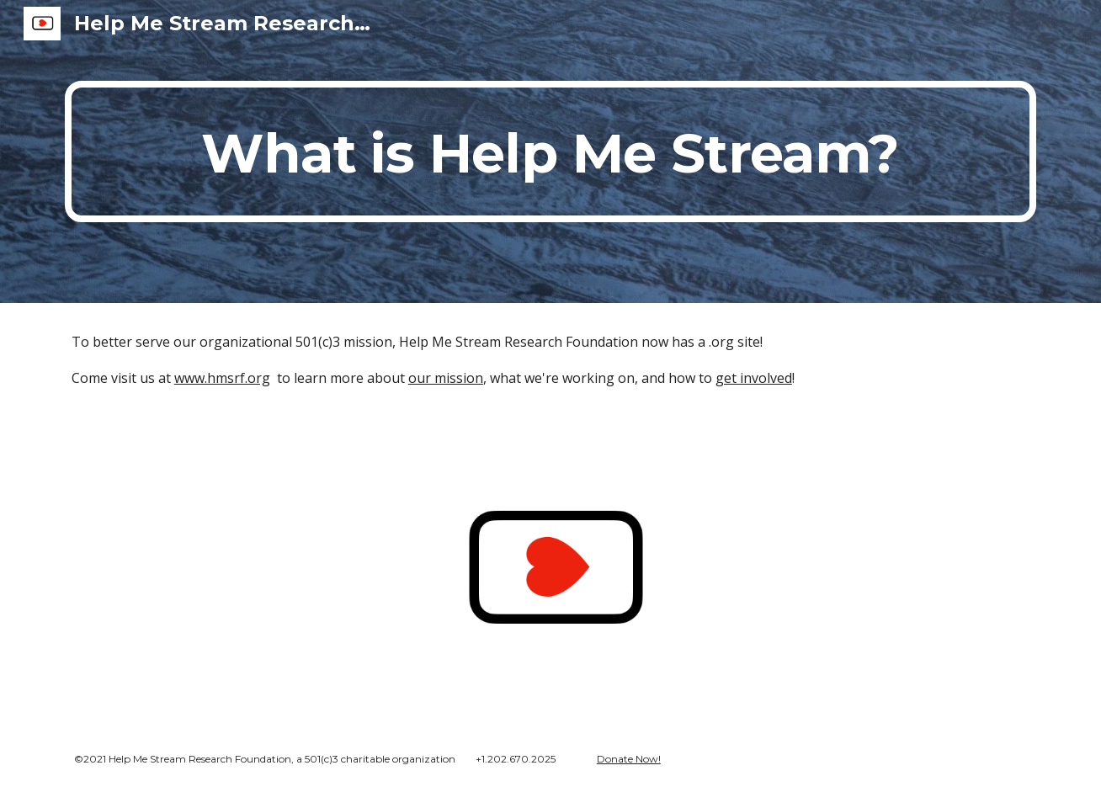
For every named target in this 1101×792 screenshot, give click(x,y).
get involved (753, 378)
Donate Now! (629, 758)
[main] (550, 151)
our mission (445, 378)
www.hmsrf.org (222, 378)
